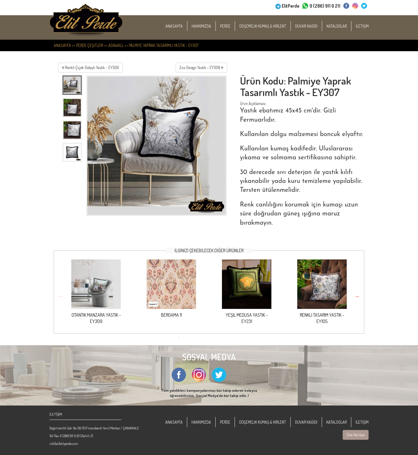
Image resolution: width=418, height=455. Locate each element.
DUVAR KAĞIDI (312, 26)
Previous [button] (61, 296)
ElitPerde (290, 5)
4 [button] (205, 338)
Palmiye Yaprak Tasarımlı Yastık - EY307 (163, 45)
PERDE (231, 26)
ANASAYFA (180, 26)
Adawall (116, 45)
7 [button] (230, 338)
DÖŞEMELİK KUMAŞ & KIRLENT (269, 26)
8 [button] (239, 338)
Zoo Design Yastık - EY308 (201, 67)
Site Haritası (355, 434)
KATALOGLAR (343, 26)
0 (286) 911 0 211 (325, 5)
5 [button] (213, 338)
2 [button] (187, 338)
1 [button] (179, 338)
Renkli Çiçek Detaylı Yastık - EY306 (90, 67)
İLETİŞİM (368, 26)
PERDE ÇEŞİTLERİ (89, 45)
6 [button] (222, 338)
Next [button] (357, 296)
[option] (96, 293)
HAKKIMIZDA (207, 26)
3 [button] (196, 338)
